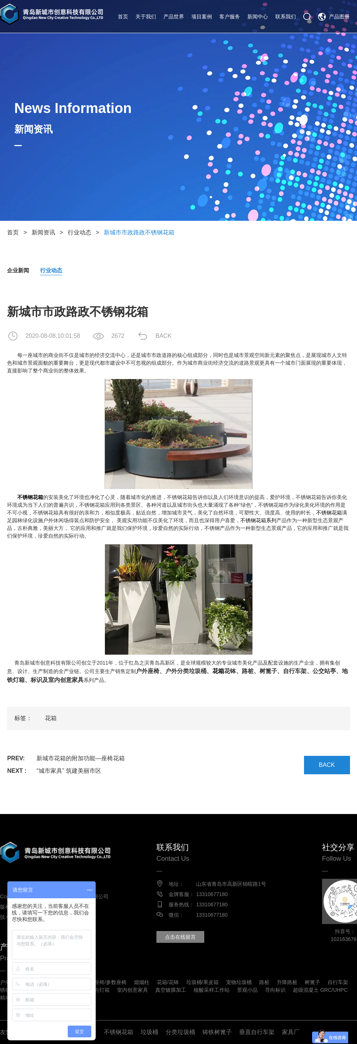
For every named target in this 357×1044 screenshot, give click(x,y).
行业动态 (79, 232)
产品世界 (173, 17)
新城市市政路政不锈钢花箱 (139, 232)
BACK (163, 336)
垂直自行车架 (257, 1032)
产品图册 (339, 17)
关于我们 (145, 17)
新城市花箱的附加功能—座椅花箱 (80, 758)
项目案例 (201, 17)
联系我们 (285, 17)
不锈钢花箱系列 (258, 520)
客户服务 (229, 17)
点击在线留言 (180, 937)
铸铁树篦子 (217, 1032)
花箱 (218, 671)
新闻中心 (257, 17)
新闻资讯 (43, 232)
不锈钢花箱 (118, 1032)
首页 (123, 17)
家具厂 (291, 1032)
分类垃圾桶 (180, 1032)
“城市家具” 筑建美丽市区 (68, 771)
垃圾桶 (149, 1032)
